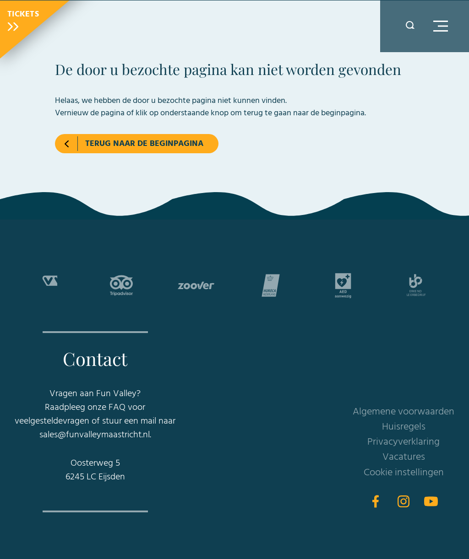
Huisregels (403, 427)
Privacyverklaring (403, 442)
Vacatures (403, 457)
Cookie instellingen (404, 473)
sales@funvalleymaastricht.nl (94, 435)
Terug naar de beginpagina (144, 143)
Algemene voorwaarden (403, 411)
